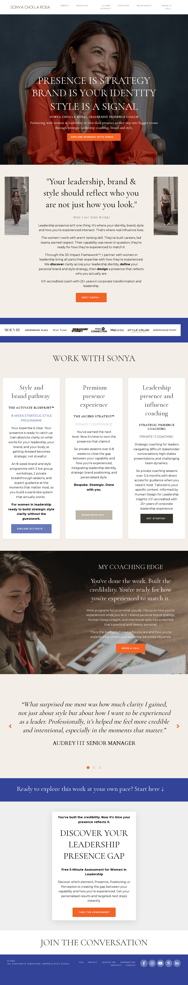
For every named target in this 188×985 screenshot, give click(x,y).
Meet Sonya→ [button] (91, 297)
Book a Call (166, 7)
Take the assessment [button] (94, 923)
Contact (131, 977)
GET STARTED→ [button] (156, 518)
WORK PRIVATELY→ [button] (94, 515)
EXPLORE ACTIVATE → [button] (31, 528)
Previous (10, 731)
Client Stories (105, 7)
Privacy (92, 974)
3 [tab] (100, 778)
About (65, 5)
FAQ (81, 974)
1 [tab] (88, 778)
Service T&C (109, 974)
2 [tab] (94, 778)
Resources (144, 5)
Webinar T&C (128, 974)
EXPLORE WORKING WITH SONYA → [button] (94, 137)
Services (82, 5)
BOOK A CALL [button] (130, 648)
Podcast (123, 5)
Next (178, 731)
